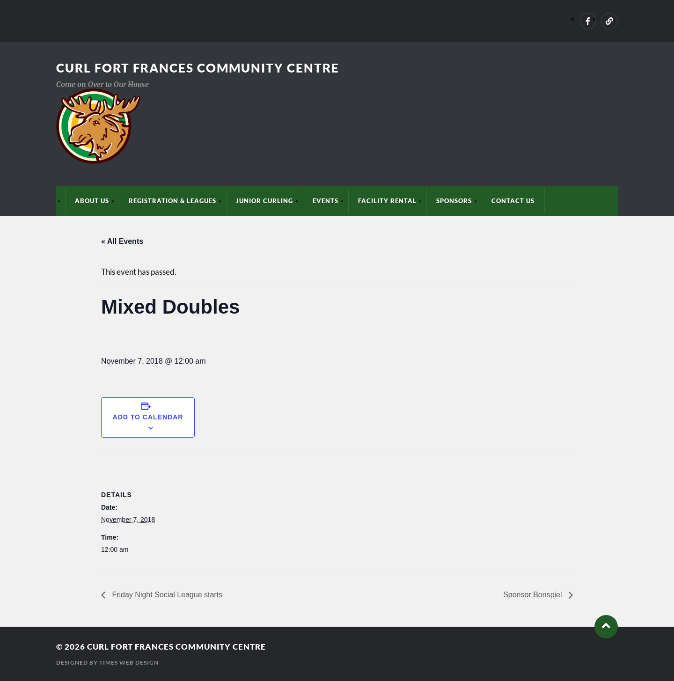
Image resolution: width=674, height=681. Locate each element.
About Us (92, 201)
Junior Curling (264, 201)
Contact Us (513, 201)
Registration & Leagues (172, 201)
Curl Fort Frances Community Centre (197, 68)
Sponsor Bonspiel (533, 595)
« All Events (122, 241)
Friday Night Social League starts (166, 595)
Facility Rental (387, 201)
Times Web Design (129, 662)
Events (325, 201)
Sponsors (454, 201)
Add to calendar (148, 417)
